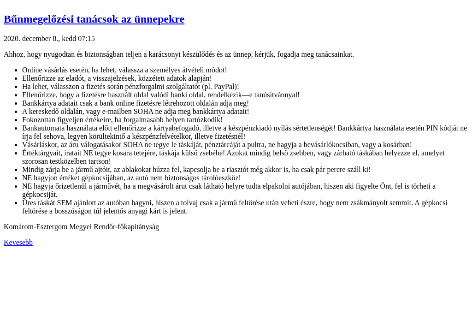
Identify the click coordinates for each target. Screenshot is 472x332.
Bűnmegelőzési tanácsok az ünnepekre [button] (94, 19)
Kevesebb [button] (18, 242)
